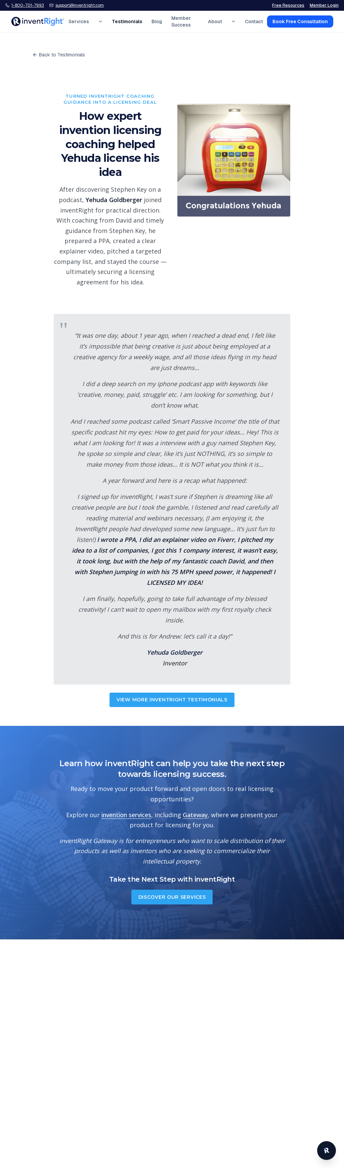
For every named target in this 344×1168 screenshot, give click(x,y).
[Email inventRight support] (76, 5)
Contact (254, 21)
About (215, 21)
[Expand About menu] (233, 21)
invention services (126, 815)
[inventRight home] (37, 21)
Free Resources (288, 5)
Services (79, 21)
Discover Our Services (172, 897)
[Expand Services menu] (100, 21)
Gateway (195, 815)
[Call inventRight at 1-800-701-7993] (24, 5)
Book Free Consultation (300, 21)
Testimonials (127, 21)
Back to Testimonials (58, 55)
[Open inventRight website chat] (326, 1150)
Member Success (181, 21)
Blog (157, 21)
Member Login (324, 5)
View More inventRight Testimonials (172, 700)
